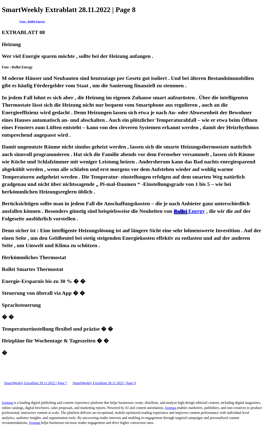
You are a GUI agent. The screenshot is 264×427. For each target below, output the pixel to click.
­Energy (189, 211)
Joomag (8, 403)
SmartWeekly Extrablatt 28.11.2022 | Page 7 (35, 383)
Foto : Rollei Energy (32, 21)
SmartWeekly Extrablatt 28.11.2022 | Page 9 (104, 383)
